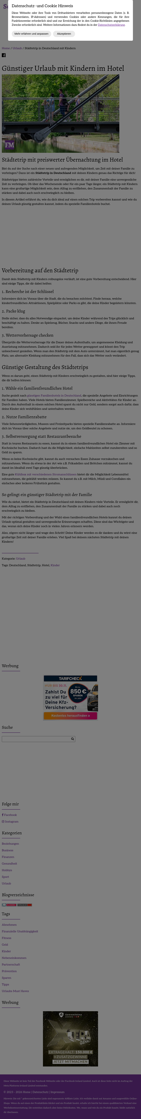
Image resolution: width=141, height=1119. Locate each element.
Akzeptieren (64, 33)
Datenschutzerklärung (111, 25)
